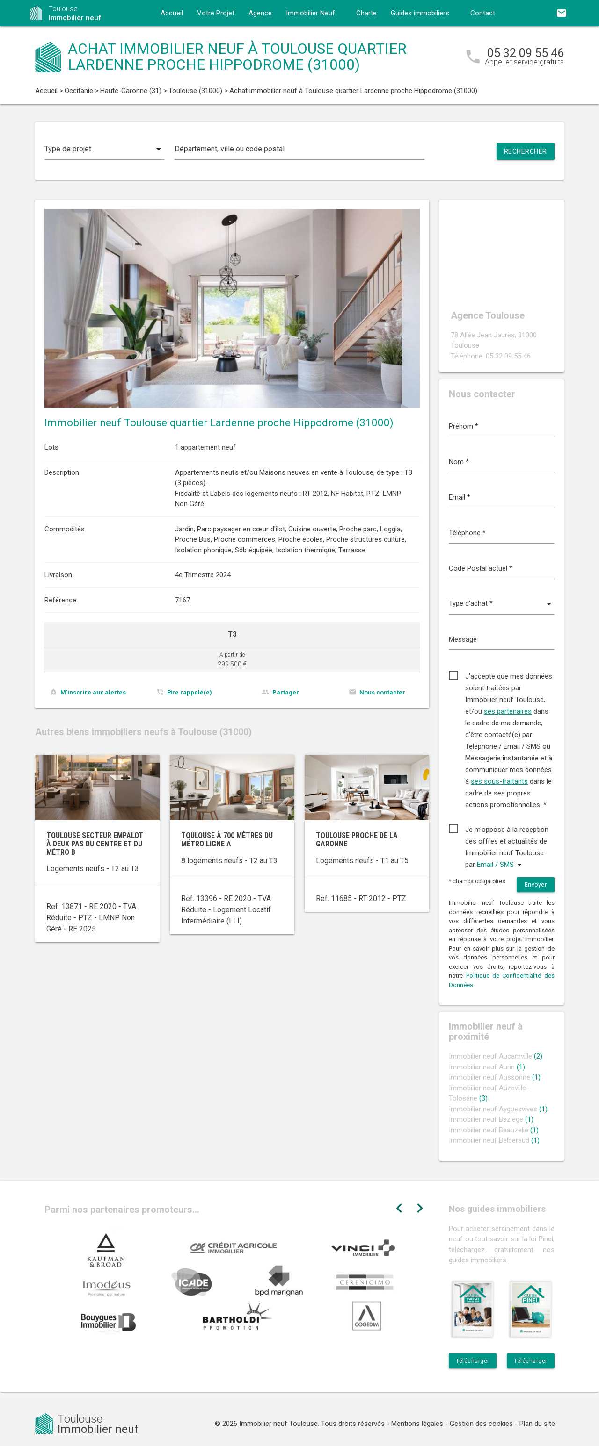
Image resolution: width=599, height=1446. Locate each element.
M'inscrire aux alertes (93, 692)
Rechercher (525, 151)
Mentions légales (417, 1423)
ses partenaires (508, 711)
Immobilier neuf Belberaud (494, 1140)
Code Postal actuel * (480, 568)
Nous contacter (382, 692)
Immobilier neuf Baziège (491, 1119)
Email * (459, 497)
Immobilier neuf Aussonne (495, 1077)
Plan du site (537, 1423)
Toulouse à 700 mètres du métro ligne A (227, 839)
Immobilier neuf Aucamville (495, 1056)
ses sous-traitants (499, 781)
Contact (482, 13)
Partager (285, 692)
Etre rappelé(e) (189, 692)
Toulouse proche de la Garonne (357, 839)
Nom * (459, 462)
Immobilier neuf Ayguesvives (498, 1109)
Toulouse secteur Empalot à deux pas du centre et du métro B (94, 843)
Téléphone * (467, 533)
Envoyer (536, 884)
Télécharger (472, 1361)
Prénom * (463, 426)
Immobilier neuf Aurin (487, 1067)
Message (463, 639)
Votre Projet (215, 13)
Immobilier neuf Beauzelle (494, 1130)
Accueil (172, 13)
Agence (260, 13)
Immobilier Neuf (310, 13)
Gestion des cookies (481, 1423)
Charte (366, 13)
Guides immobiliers (420, 13)
